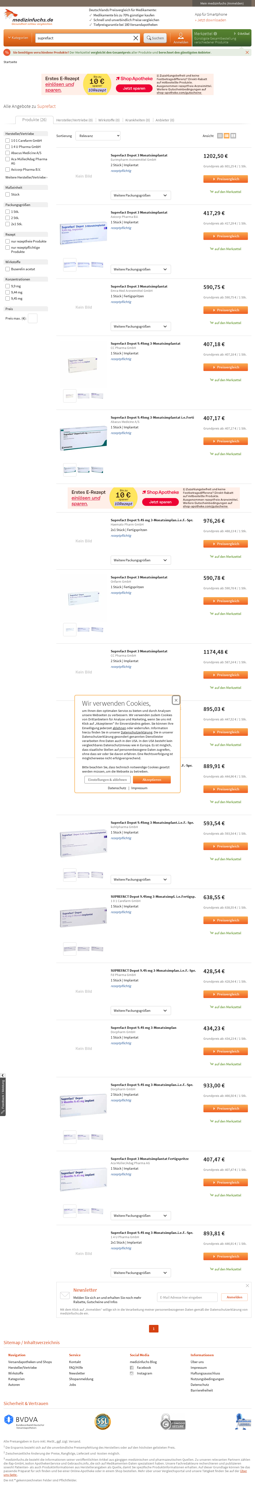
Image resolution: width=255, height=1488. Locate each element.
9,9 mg (13, 286)
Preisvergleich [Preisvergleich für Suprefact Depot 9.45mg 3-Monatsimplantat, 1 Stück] (225, 367)
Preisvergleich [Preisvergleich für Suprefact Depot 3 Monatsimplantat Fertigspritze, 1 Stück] (225, 1182)
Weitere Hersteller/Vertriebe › (26, 177)
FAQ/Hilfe (76, 1367)
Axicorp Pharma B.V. (23, 169)
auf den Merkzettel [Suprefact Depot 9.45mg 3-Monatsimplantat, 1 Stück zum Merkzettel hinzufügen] (225, 380)
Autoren (14, 1384)
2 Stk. (12, 218)
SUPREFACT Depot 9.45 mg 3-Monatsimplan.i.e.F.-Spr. (153, 970)
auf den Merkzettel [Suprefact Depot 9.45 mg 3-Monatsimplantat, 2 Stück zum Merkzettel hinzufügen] (225, 744)
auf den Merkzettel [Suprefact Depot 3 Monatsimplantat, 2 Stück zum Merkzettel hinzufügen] (225, 191)
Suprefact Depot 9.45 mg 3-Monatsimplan (143, 1028)
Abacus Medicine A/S (23, 153)
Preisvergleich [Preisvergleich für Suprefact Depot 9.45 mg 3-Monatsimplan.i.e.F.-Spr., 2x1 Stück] (225, 543)
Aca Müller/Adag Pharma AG (26, 161)
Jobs (72, 1384)
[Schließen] (247, 52)
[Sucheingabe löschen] (136, 38)
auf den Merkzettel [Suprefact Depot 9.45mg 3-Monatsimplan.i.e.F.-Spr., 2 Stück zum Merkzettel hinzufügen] (225, 802)
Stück (12, 194)
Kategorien (17, 37)
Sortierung (88, 135)
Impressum (139, 788)
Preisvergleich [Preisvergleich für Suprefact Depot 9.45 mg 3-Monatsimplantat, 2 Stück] (225, 732)
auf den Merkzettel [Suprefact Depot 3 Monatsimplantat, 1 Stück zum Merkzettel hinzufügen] (225, 249)
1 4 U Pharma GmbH (23, 147)
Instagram (141, 1373)
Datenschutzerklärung (136, 732)
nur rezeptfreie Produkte (25, 241)
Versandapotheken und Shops (30, 1362)
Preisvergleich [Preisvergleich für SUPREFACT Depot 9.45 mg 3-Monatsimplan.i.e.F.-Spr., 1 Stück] (225, 994)
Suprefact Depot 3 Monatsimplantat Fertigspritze (150, 1158)
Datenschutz (117, 788)
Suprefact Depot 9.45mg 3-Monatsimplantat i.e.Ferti (152, 417)
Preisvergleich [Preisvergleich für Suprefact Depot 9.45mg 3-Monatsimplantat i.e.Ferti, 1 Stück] (225, 441)
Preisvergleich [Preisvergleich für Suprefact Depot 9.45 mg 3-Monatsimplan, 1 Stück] (225, 1051)
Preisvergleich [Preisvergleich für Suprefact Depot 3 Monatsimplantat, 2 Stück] (225, 179)
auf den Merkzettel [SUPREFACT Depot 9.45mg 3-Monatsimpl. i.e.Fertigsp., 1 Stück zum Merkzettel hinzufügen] (225, 933)
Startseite (10, 62)
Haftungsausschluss (205, 1373)
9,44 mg (13, 292)
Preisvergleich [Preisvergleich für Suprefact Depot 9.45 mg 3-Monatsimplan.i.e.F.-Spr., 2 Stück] (225, 1108)
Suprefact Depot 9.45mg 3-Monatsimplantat (145, 343)
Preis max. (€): (21, 318)
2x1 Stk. (13, 224)
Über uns (197, 1362)
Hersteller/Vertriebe (22, 1367)
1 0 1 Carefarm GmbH (23, 140)
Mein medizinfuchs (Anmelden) (222, 3)
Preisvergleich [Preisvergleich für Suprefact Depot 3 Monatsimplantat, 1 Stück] (225, 236)
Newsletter (77, 1373)
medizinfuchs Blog (143, 1362)
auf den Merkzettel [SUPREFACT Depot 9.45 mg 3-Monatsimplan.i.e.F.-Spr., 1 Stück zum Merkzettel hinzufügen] (225, 1007)
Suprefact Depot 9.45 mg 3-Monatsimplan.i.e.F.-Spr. (152, 520)
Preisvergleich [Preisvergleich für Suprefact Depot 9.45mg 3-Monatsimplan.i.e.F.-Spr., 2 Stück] (225, 789)
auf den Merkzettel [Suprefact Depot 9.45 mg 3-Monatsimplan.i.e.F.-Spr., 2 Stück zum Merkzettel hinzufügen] (225, 1121)
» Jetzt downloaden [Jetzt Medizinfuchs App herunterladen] (210, 20)
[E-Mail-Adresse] (187, 1297)
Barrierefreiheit (202, 1390)
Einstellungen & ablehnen (107, 779)
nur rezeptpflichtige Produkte (22, 249)
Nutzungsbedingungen (207, 1379)
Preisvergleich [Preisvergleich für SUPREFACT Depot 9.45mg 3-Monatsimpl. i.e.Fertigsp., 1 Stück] (225, 920)
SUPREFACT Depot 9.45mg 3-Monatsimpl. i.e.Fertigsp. (153, 896)
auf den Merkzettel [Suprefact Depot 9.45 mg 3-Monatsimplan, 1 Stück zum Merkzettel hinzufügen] (225, 1064)
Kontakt (75, 1362)
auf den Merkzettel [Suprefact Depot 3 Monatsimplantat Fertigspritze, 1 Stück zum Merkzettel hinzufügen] (225, 1195)
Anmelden (181, 38)
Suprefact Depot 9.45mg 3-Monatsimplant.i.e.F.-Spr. (152, 822)
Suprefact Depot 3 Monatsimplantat (139, 155)
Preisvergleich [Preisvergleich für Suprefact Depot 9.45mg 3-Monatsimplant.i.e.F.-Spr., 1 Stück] (225, 846)
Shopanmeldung (81, 1379)
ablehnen (119, 728)
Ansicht (208, 136)
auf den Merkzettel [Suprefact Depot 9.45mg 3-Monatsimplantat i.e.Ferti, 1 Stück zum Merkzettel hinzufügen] (225, 454)
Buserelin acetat (20, 269)
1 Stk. (12, 212)
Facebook (140, 1367)
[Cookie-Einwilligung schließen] (176, 700)
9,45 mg (13, 298)
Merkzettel (203, 33)
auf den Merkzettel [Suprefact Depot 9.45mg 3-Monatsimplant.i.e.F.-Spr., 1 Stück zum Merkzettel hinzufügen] (225, 859)
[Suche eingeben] (83, 38)
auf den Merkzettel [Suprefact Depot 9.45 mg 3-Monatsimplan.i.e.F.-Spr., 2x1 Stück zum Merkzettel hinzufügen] (225, 556)
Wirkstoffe (15, 1373)
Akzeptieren (152, 779)
